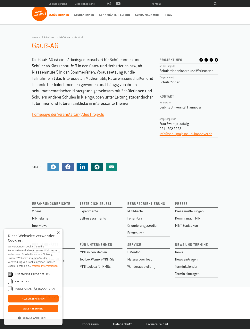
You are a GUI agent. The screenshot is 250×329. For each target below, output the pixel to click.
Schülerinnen (59, 15)
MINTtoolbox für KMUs (95, 266)
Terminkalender (186, 266)
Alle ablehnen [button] (33, 308)
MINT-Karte (64, 37)
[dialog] (33, 277)
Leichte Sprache (58, 3)
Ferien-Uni (134, 218)
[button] (33, 318)
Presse (181, 203)
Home (35, 37)
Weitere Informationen (45, 266)
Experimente (89, 211)
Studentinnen (84, 15)
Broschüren (136, 233)
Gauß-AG (78, 37)
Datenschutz (122, 324)
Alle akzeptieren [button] (33, 298)
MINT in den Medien (93, 252)
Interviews (39, 225)
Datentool (134, 252)
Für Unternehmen (96, 244)
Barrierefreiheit (157, 324)
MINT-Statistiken (186, 225)
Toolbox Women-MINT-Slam (98, 259)
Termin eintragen (187, 274)
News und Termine (191, 244)
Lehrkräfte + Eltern (114, 15)
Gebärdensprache (85, 3)
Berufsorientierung (146, 203)
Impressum (90, 324)
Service (134, 244)
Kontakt (156, 3)
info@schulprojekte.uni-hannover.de (186, 134)
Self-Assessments (93, 218)
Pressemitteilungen (189, 211)
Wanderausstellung (141, 266)
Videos (37, 211)
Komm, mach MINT (147, 15)
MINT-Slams (40, 218)
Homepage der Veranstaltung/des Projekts (68, 114)
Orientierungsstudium (143, 225)
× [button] (58, 232)
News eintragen (186, 259)
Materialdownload (139, 259)
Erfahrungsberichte (51, 203)
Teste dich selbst (96, 203)
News (168, 15)
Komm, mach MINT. (189, 218)
